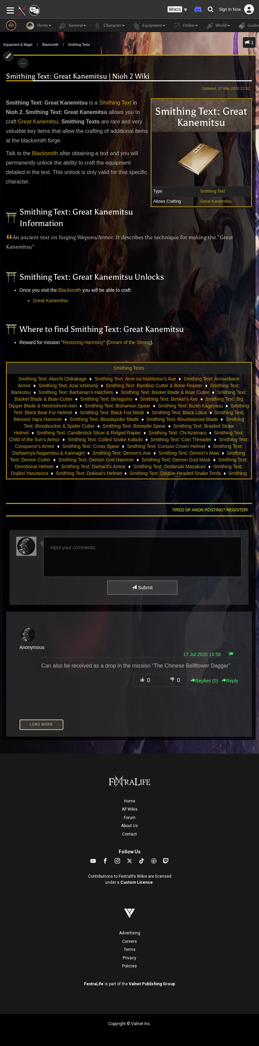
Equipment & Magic (18, 45)
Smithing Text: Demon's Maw (189, 453)
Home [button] (38, 26)
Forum (130, 817)
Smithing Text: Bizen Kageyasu (190, 405)
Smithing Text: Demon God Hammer (96, 459)
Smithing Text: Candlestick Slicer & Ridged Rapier (88, 432)
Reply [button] (230, 680)
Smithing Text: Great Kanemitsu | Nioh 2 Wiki (77, 76)
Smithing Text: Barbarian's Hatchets (75, 392)
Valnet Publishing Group (152, 984)
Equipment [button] (148, 26)
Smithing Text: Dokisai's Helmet (89, 473)
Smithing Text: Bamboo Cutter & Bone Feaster (154, 385)
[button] (177, 10)
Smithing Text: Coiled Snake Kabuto (105, 439)
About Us (129, 825)
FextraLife (94, 984)
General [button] (72, 26)
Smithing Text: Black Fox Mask (112, 412)
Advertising (129, 933)
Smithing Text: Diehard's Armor (93, 466)
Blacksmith (50, 45)
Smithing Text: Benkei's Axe (169, 399)
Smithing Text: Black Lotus (179, 412)
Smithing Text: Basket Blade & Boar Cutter (165, 392)
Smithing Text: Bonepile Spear (134, 426)
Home (129, 801)
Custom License (136, 882)
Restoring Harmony (83, 342)
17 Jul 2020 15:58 (202, 654)
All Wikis (130, 809)
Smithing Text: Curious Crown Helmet (166, 446)
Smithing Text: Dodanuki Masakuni (169, 466)
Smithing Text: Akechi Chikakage (52, 378)
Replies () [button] (204, 680)
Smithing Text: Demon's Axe (121, 453)
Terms (130, 949)
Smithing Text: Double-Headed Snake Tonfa (175, 473)
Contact (129, 834)
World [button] (217, 26)
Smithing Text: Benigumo (106, 399)
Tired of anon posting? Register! (210, 510)
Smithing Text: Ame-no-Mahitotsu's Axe (135, 378)
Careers (129, 941)
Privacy (129, 958)
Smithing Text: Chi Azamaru (178, 432)
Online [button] (185, 26)
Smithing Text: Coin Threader (180, 439)
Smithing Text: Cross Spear (90, 446)
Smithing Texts (79, 45)
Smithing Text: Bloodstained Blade (182, 419)
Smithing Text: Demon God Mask (176, 459)
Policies (129, 966)
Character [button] (109, 26)
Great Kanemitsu (215, 201)
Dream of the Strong (129, 342)
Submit (142, 587)
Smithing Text (212, 191)
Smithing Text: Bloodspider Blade (104, 419)
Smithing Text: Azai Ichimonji (68, 385)
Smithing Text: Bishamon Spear (117, 405)
